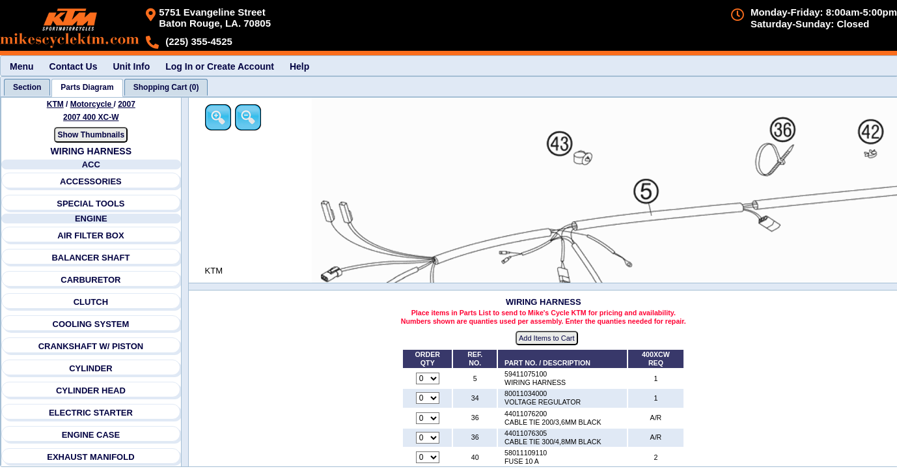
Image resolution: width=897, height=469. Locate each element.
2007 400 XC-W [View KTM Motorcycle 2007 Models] (90, 117)
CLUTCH (91, 302)
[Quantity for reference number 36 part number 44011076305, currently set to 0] (427, 438)
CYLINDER (90, 368)
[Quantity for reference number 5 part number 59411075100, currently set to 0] (427, 378)
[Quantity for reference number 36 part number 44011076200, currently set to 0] (427, 418)
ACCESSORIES (91, 181)
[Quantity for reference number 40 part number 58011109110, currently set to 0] (427, 457)
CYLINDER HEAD (91, 390)
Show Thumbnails (90, 134)
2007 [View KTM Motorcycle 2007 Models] (126, 104)
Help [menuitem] (299, 66)
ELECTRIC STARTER (91, 413)
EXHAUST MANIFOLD (90, 457)
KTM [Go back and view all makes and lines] (55, 104)
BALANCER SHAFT (90, 258)
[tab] (27, 87)
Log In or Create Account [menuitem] (219, 66)
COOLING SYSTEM (91, 324)
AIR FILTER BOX (90, 235)
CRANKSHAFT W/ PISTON (91, 346)
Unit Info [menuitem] (131, 66)
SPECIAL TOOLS (90, 203)
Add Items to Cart (547, 338)
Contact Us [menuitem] (73, 66)
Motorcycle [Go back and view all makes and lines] (92, 104)
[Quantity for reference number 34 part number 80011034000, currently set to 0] (427, 398)
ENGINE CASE (91, 435)
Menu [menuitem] (22, 66)
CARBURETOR (90, 280)
